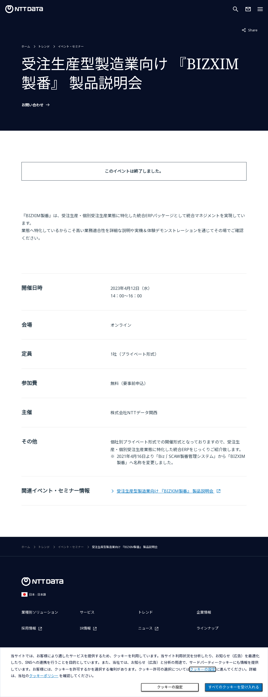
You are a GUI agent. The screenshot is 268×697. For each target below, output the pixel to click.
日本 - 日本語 (33, 594)
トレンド (44, 46)
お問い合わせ (32, 105)
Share (250, 29)
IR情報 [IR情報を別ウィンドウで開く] (85, 628)
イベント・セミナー (71, 46)
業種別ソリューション (39, 612)
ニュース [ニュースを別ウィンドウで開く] (145, 628)
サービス (87, 612)
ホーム (25, 46)
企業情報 (204, 612)
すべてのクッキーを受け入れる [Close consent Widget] (233, 687)
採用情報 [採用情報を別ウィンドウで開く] (28, 628)
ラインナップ (208, 628)
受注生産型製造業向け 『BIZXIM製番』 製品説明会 (165, 491)
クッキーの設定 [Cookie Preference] (170, 687)
